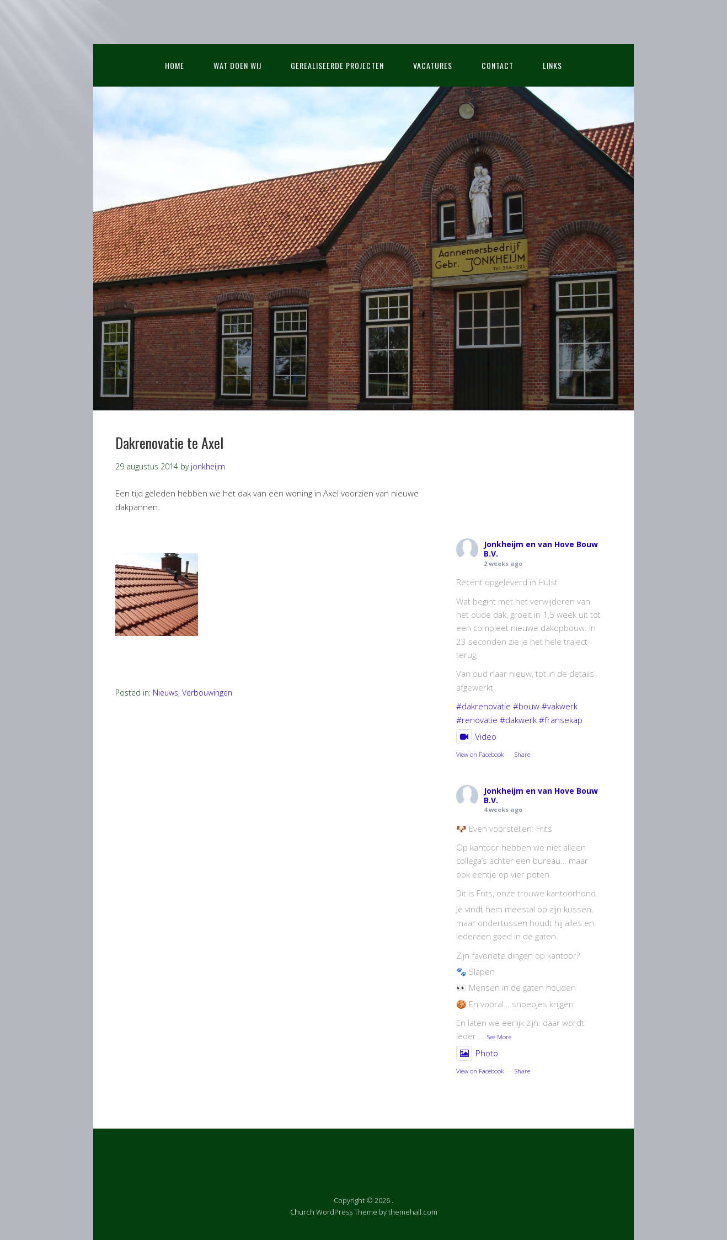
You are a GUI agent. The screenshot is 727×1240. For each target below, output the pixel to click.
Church (302, 1212)
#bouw (526, 706)
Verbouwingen (207, 692)
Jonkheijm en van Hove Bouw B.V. (541, 549)
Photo (477, 1053)
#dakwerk (518, 719)
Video (476, 736)
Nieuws (165, 692)
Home (174, 65)
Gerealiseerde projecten (337, 65)
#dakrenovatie (483, 706)
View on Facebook (480, 754)
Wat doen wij (237, 65)
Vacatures (432, 65)
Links (552, 65)
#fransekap (560, 719)
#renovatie (477, 719)
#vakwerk (560, 706)
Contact (498, 65)
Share (522, 754)
